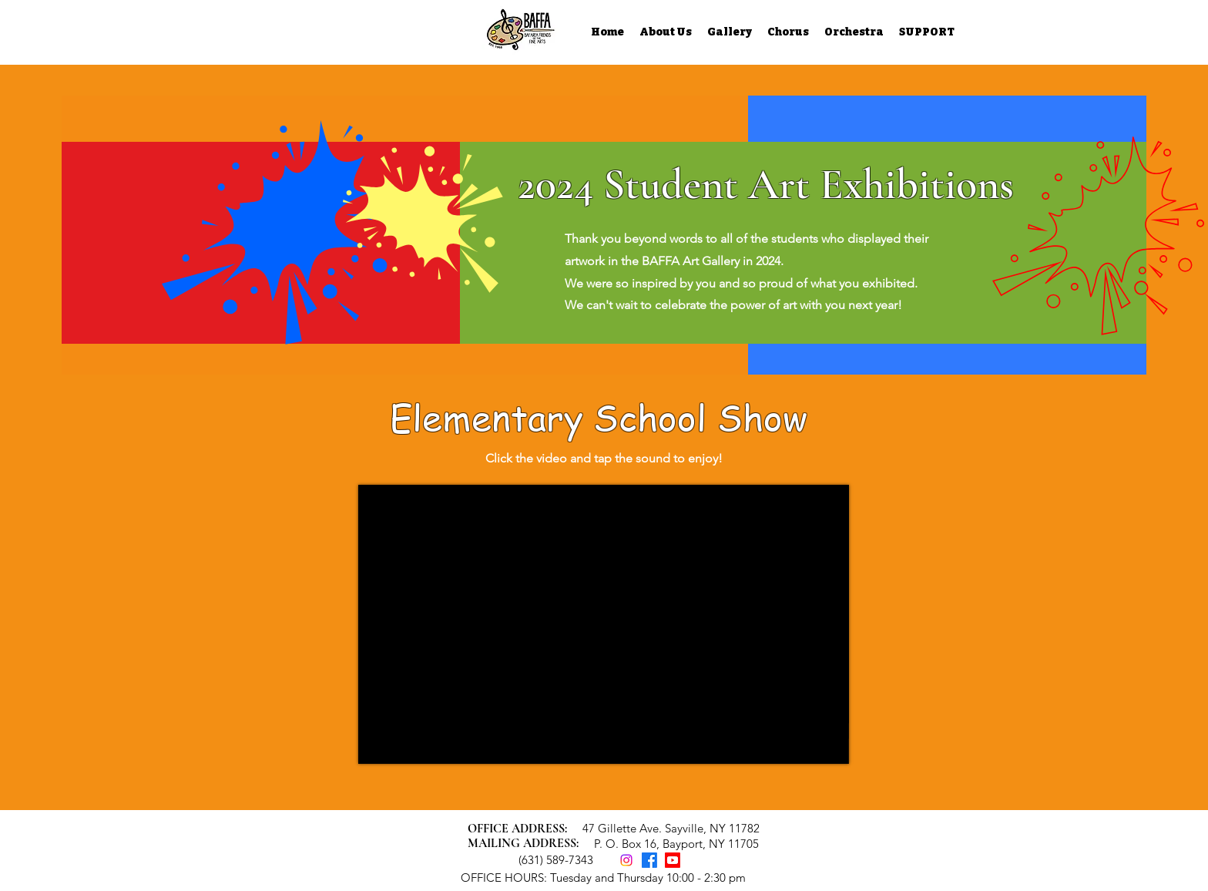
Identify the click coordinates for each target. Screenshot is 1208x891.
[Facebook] (649, 860)
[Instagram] (626, 860)
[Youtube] (672, 860)
